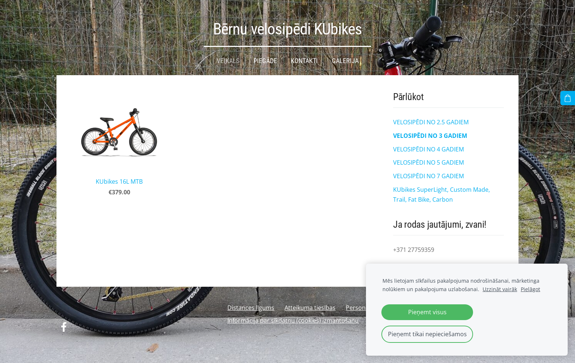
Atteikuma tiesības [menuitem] (310, 305)
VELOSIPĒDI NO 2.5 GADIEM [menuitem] (431, 120)
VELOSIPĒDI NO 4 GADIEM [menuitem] (428, 147)
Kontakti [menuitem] (304, 58)
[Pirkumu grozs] (568, 98)
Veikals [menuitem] (228, 58)
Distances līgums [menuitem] (250, 305)
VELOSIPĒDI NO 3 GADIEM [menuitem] (430, 133)
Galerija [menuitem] (345, 58)
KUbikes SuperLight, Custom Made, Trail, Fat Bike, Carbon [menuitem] (441, 192)
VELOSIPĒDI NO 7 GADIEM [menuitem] (428, 174)
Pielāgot (530, 289)
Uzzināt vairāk (500, 289)
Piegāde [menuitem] (265, 58)
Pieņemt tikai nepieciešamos (427, 334)
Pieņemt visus (427, 312)
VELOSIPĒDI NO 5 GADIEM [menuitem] (428, 160)
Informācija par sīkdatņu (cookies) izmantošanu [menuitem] (293, 318)
